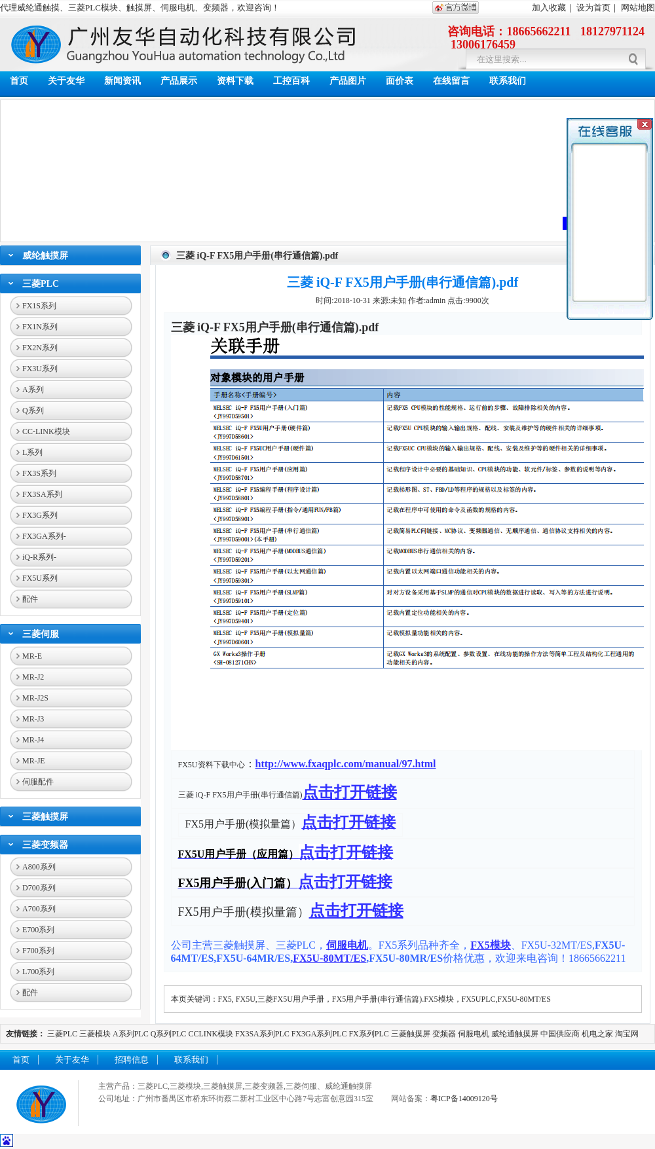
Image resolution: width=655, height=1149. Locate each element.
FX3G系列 (40, 515)
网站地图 (638, 7)
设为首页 (593, 7)
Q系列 (33, 410)
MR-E (32, 656)
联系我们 (507, 81)
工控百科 (291, 81)
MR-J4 (33, 739)
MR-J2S (35, 697)
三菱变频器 (45, 845)
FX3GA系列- (44, 536)
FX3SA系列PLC (262, 1033)
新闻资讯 (122, 81)
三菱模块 (95, 1033)
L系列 (32, 452)
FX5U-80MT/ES (329, 958)
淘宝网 (627, 1033)
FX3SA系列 (42, 494)
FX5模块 (490, 945)
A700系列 (39, 908)
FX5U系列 (40, 578)
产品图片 (347, 81)
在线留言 (451, 81)
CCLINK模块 (210, 1033)
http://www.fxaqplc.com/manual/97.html (345, 763)
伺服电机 (347, 945)
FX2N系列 (40, 347)
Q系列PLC (169, 1033)
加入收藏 (549, 7)
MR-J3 (33, 718)
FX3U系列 (40, 368)
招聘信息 (132, 1060)
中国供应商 (560, 1033)
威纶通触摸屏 (514, 1033)
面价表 (399, 81)
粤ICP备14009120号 (464, 1098)
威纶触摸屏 (45, 256)
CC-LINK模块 (46, 431)
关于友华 (66, 81)
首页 (19, 81)
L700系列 (38, 971)
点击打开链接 (350, 792)
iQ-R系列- (39, 557)
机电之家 (597, 1033)
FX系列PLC (369, 1033)
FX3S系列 (39, 473)
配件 (30, 599)
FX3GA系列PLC (319, 1033)
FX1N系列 (40, 326)
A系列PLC (131, 1033)
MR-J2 (33, 677)
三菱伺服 (40, 634)
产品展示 (178, 81)
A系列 (33, 389)
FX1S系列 (39, 305)
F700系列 (38, 950)
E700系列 (38, 929)
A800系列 (39, 866)
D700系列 (39, 887)
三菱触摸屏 (45, 817)
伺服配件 (38, 781)
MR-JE (33, 760)
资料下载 (235, 81)
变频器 (444, 1033)
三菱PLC (40, 284)
